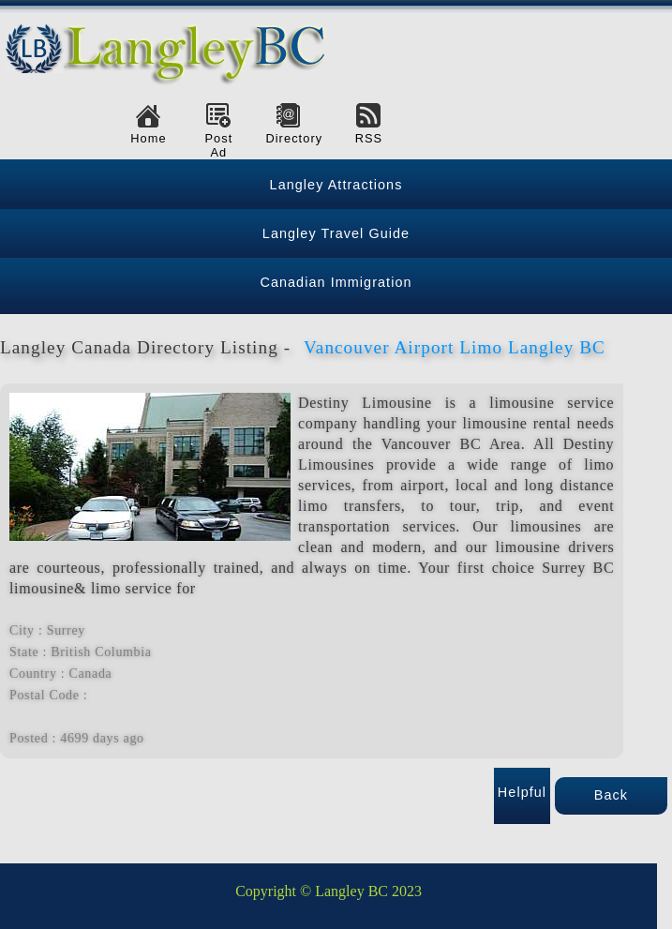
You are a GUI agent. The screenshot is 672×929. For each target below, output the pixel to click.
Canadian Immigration (335, 282)
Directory (288, 138)
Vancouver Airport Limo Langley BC (454, 347)
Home (148, 138)
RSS (369, 138)
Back (611, 794)
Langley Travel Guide (336, 233)
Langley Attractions (336, 184)
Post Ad (218, 145)
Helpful (522, 792)
